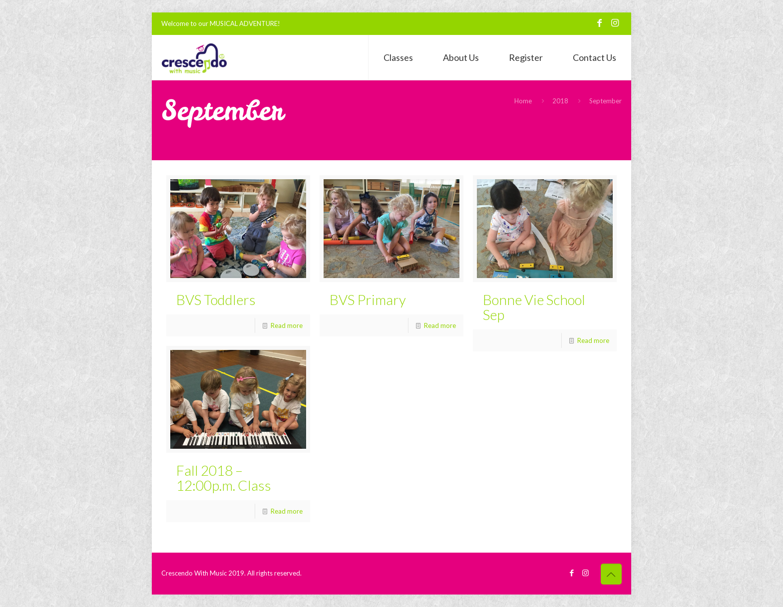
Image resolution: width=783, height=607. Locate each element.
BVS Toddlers (216, 299)
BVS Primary (368, 299)
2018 (560, 101)
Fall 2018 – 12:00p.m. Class (223, 478)
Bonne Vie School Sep (534, 307)
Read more (287, 325)
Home (523, 101)
